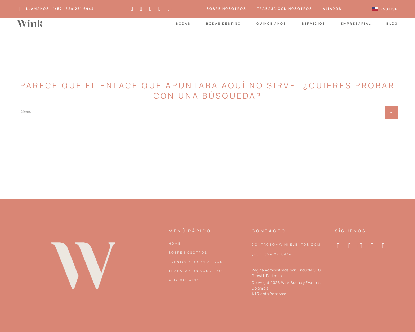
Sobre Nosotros (226, 8)
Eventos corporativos (196, 262)
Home (175, 243)
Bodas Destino (223, 23)
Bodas (183, 23)
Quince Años (271, 23)
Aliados (332, 8)
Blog (392, 23)
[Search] (391, 112)
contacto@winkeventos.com (286, 244)
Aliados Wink (184, 280)
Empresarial (356, 23)
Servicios (313, 23)
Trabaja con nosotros (284, 8)
